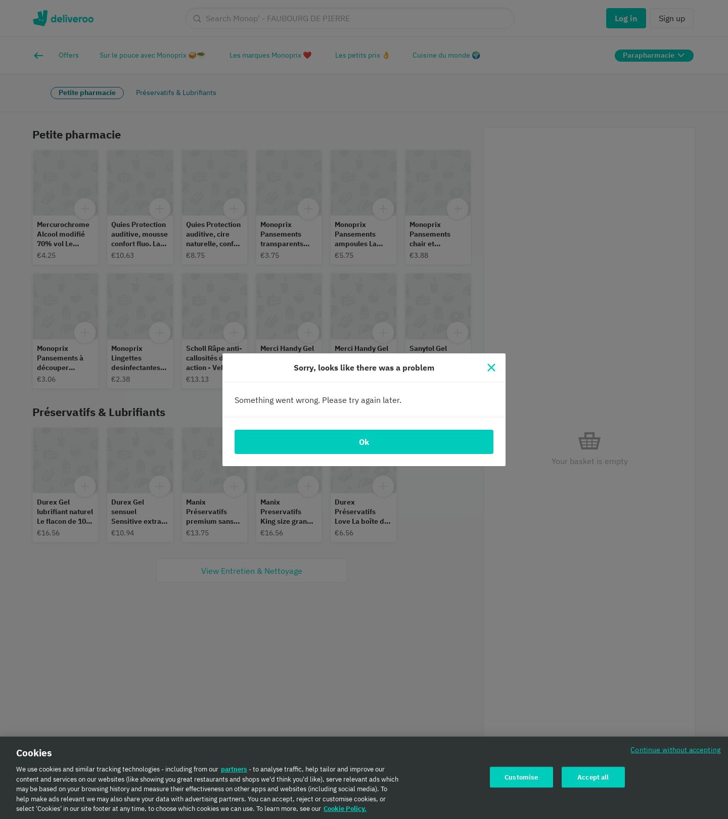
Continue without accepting (675, 753)
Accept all (593, 781)
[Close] (491, 367)
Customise (521, 781)
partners (234, 773)
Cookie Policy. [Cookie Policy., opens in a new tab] (345, 812)
